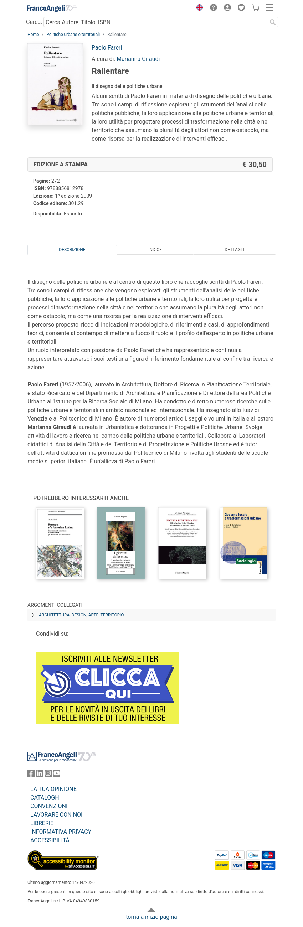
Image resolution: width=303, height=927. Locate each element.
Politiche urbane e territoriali (73, 34)
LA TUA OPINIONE (53, 789)
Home (33, 34)
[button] (197, 8)
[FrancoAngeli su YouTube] (56, 774)
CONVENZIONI (48, 806)
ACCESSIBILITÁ (50, 840)
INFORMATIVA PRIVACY (60, 831)
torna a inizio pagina (151, 916)
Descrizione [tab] (72, 249)
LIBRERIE (41, 823)
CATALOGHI (45, 797)
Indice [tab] (155, 249)
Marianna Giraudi (138, 59)
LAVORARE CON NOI (56, 814)
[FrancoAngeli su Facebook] (31, 774)
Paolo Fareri (107, 47)
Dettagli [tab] (234, 249)
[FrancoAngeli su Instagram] (48, 774)
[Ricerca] (272, 22)
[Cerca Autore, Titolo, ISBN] (155, 22)
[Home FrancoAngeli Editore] (52, 8)
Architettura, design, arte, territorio (81, 615)
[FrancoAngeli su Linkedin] (39, 774)
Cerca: (34, 22)
